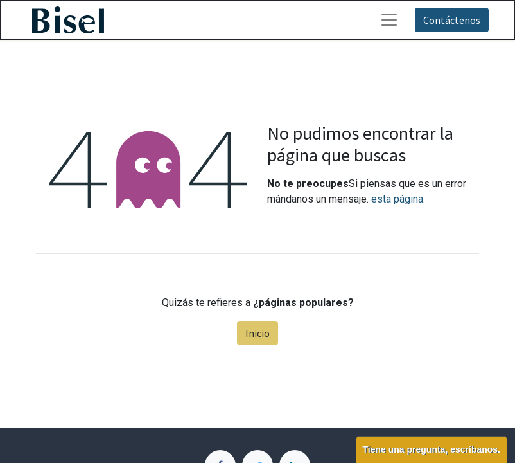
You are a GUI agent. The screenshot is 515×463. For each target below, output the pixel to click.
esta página (397, 199)
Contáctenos (451, 20)
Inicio (257, 333)
